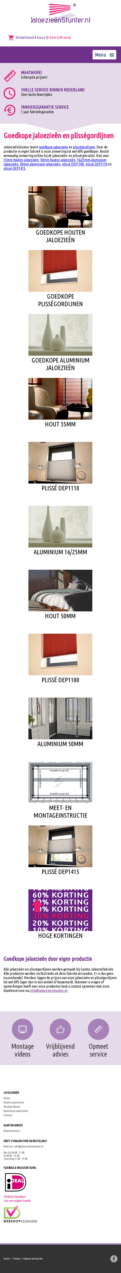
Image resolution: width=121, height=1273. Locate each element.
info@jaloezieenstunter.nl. (49, 990)
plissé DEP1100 (73, 164)
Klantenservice (12, 1130)
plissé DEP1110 (96, 164)
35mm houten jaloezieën (21, 160)
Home (7, 1098)
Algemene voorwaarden (33, 1258)
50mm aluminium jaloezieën (40, 164)
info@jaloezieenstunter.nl (28, 1146)
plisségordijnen (84, 147)
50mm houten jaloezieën (57, 160)
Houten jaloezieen (14, 1102)
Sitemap (16, 1258)
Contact (8, 1115)
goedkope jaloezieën (53, 147)
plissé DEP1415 (14, 168)
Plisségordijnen (12, 1106)
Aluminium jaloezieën (16, 1110)
